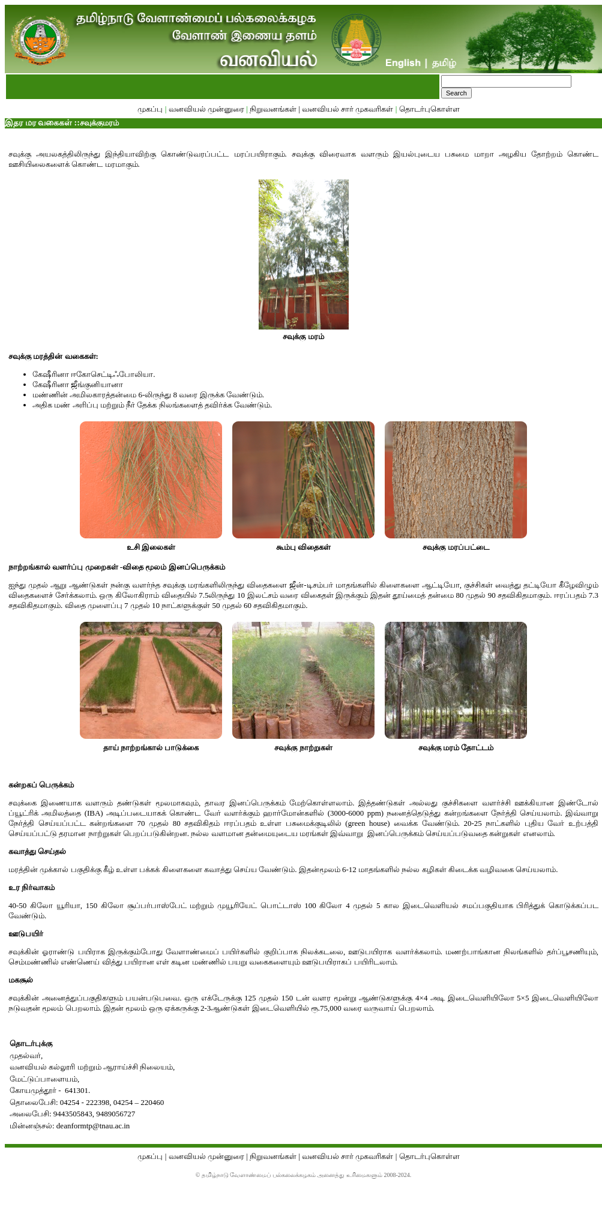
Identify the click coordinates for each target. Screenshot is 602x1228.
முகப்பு (150, 108)
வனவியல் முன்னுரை (206, 108)
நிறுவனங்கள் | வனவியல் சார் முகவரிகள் (322, 108)
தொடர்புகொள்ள (429, 108)
